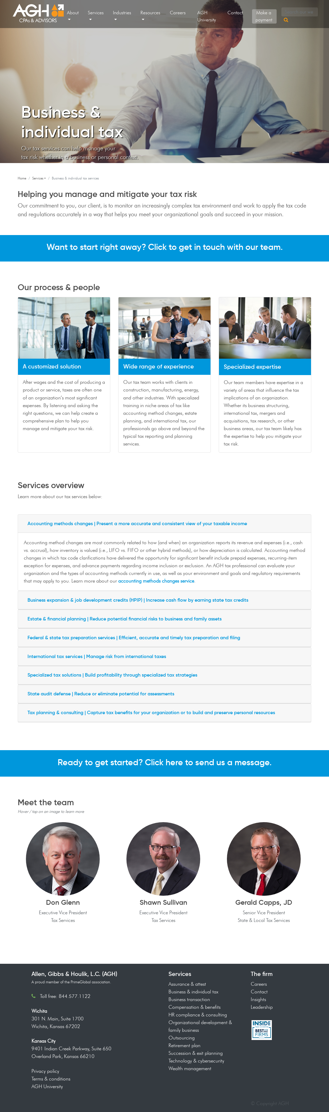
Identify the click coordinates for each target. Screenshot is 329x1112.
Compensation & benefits (194, 1007)
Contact (235, 13)
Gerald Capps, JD (263, 902)
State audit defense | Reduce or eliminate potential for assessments (101, 694)
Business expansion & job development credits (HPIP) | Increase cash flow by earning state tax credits (138, 600)
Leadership (262, 1007)
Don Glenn (63, 902)
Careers (178, 13)
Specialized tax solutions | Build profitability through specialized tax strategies (112, 675)
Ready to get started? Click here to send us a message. (165, 762)
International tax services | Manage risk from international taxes (97, 656)
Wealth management (189, 1068)
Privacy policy (45, 1071)
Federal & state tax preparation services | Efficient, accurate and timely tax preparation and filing (134, 638)
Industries (122, 13)
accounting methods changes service (156, 581)
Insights (258, 999)
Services (96, 13)
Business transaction (189, 999)
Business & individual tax (193, 991)
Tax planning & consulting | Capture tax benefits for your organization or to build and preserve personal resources (151, 712)
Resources (150, 13)
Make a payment (263, 16)
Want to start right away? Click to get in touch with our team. (165, 247)
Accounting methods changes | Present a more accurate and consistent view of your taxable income (137, 523)
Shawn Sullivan (163, 902)
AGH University (206, 16)
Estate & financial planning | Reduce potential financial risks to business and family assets (125, 619)
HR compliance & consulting (197, 1014)
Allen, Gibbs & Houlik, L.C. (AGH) (74, 974)
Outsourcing (181, 1037)
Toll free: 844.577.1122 (65, 996)
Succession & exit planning (195, 1053)
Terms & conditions (50, 1078)
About (73, 13)
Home (22, 178)
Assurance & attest (187, 984)
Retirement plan (184, 1045)
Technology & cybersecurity (196, 1060)
